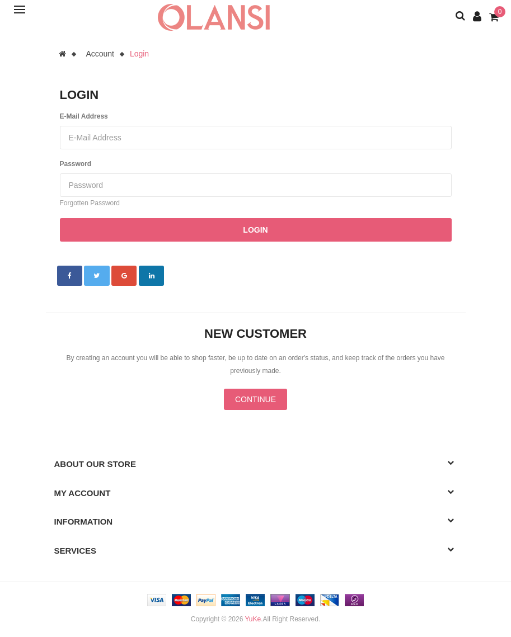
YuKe (253, 619)
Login (139, 53)
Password (76, 164)
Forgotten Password (90, 203)
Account (100, 53)
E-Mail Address (84, 116)
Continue (255, 399)
